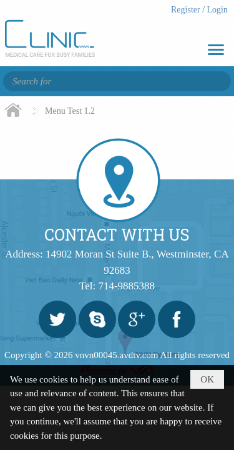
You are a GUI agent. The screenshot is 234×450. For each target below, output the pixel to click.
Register (186, 9)
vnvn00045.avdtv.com (116, 355)
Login (217, 9)
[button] (216, 49)
